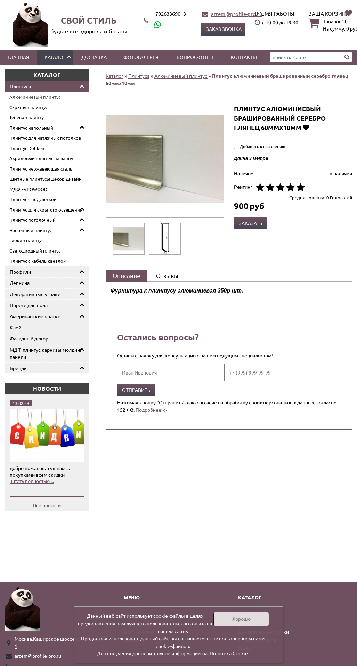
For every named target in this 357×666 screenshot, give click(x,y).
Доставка (94, 57)
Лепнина (20, 283)
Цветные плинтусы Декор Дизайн (45, 179)
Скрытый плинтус (28, 107)
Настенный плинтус (30, 230)
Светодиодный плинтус (34, 251)
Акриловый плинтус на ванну (41, 158)
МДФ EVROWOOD (28, 189)
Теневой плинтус (27, 117)
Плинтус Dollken (26, 148)
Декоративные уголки (35, 294)
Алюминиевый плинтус (34, 97)
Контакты (244, 57)
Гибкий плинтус (26, 240)
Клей (15, 327)
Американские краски (35, 316)
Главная (18, 57)
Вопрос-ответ (195, 57)
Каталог (55, 57)
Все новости (47, 505)
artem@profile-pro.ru (236, 13)
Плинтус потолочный (32, 220)
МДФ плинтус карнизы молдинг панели (46, 353)
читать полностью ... (32, 481)
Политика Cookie (229, 653)
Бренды (19, 368)
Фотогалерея (141, 57)
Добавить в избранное (306, 127)
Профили (20, 272)
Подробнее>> (151, 409)
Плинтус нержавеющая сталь (40, 169)
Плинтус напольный (31, 128)
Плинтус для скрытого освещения (45, 210)
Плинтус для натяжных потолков (45, 138)
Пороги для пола (29, 305)
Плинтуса (20, 86)
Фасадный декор (29, 338)
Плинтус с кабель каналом (38, 261)
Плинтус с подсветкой (33, 199)
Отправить (136, 390)
